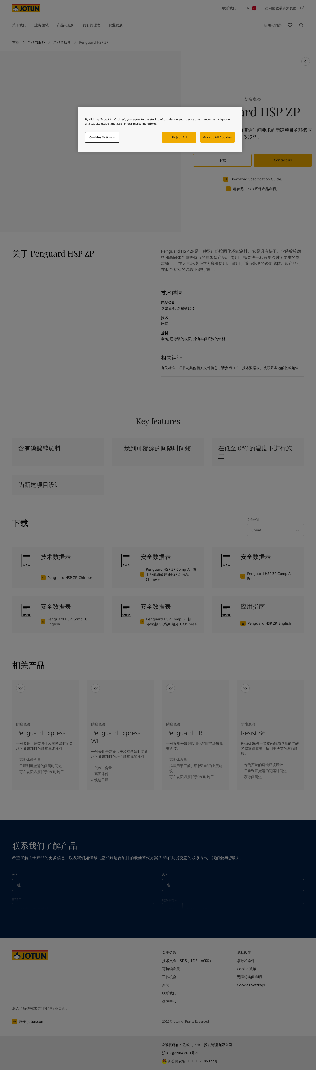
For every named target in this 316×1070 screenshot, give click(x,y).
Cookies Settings (102, 137)
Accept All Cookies (217, 137)
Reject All (179, 137)
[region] (160, 129)
